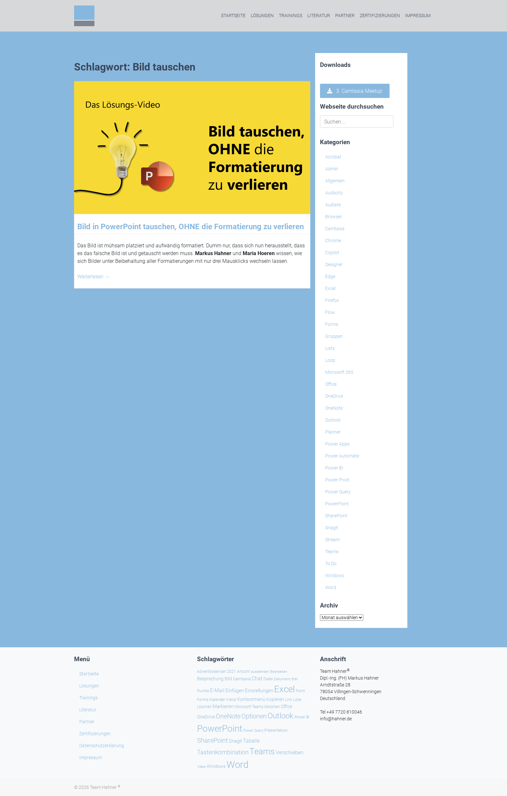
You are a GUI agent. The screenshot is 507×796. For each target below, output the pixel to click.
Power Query (338, 491)
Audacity (334, 192)
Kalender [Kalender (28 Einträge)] (217, 699)
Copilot (332, 252)
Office (330, 384)
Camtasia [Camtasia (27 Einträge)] (242, 678)
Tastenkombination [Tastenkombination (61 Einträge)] (222, 752)
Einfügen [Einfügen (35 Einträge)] (235, 691)
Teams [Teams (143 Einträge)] (262, 751)
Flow (330, 312)
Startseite (233, 15)
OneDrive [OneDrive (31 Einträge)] (206, 716)
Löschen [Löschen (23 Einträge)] (204, 707)
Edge (330, 276)
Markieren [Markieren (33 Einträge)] (223, 706)
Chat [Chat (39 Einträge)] (257, 678)
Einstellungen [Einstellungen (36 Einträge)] (259, 691)
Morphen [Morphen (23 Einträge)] (272, 707)
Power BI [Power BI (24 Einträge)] (301, 717)
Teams (331, 551)
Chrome (333, 240)
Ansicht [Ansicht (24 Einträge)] (243, 671)
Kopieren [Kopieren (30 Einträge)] (275, 699)
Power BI (334, 467)
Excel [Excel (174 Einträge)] (284, 689)
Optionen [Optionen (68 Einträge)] (254, 716)
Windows (334, 575)
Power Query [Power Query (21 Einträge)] (253, 730)
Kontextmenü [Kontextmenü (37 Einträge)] (251, 699)
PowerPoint (337, 503)
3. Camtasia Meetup (354, 91)
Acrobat (333, 156)
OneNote (334, 408)
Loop (330, 360)
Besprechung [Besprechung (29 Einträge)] (210, 678)
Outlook (333, 420)
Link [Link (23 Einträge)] (288, 699)
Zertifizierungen (380, 15)
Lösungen (262, 15)
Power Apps (337, 443)
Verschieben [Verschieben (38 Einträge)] (289, 753)
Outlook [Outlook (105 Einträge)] (280, 715)
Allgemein (335, 180)
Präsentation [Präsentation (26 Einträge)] (276, 730)
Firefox (332, 300)
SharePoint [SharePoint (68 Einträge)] (212, 740)
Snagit (331, 527)
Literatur (318, 15)
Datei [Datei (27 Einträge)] (268, 678)
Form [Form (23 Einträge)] (300, 691)
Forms (331, 324)
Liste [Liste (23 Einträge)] (297, 699)
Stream (332, 539)
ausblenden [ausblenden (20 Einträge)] (260, 672)
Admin (331, 168)
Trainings (290, 15)
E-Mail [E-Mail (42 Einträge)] (217, 690)
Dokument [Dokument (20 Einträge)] (282, 679)
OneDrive (334, 396)
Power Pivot (337, 479)
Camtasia (335, 228)
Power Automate (342, 455)
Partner (345, 15)
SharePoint (336, 515)
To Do (330, 563)
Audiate (333, 204)
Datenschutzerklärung (101, 745)
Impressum (418, 15)
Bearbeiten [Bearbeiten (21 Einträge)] (278, 672)
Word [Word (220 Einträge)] (237, 764)
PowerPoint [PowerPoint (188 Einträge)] (219, 728)
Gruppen (334, 336)
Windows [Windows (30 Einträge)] (216, 766)
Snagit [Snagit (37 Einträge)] (235, 741)
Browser (333, 216)
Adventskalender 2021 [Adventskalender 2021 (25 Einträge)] (216, 671)
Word (330, 587)
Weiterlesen (93, 277)
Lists (330, 348)
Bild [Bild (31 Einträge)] (228, 678)
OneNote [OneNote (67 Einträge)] (228, 716)
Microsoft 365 (339, 372)
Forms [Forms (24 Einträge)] (202, 699)
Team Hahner (105, 787)
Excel (330, 288)
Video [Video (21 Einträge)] (201, 767)
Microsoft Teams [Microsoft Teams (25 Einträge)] (249, 707)
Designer (334, 264)
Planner (333, 432)
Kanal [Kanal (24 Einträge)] (231, 699)
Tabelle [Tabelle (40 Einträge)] (251, 741)
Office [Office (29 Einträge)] (286, 706)
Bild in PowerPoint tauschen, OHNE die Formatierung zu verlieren (190, 226)
